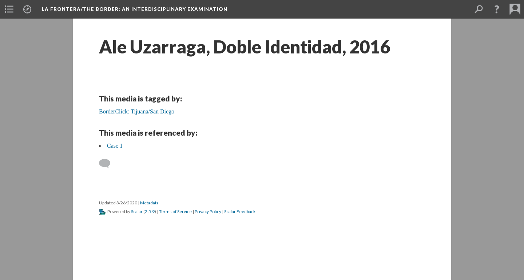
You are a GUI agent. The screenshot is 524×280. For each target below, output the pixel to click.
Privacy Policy (208, 211)
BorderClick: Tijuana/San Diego (136, 111)
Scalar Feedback (239, 211)
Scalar (137, 211)
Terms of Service (175, 211)
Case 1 (115, 146)
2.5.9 (150, 211)
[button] (9, 9)
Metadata (149, 202)
